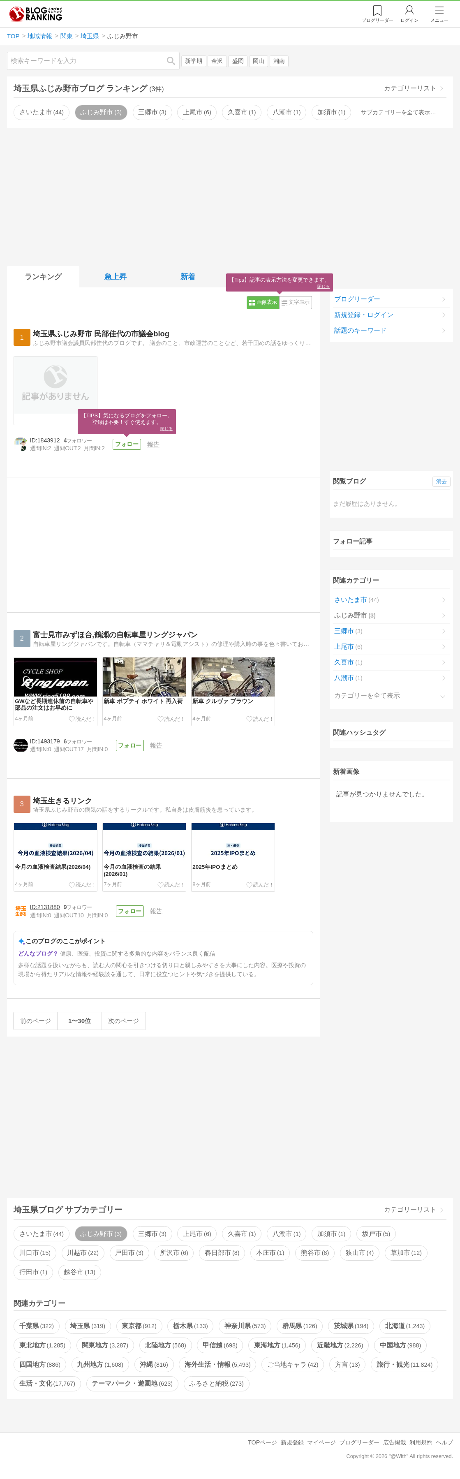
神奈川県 (245, 1325)
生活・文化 (47, 1383)
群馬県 (299, 1325)
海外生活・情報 (217, 1364)
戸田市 (129, 1252)
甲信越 (220, 1345)
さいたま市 (41, 112)
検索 (175, 61)
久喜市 (242, 112)
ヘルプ (444, 1442)
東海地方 (277, 1345)
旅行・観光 (404, 1364)
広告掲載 (394, 1442)
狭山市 (360, 1252)
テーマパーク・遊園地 (132, 1383)
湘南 (279, 61)
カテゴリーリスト (410, 88)
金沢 (217, 61)
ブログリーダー (357, 299)
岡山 (258, 61)
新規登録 (292, 1442)
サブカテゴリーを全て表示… (398, 112)
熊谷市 (315, 1252)
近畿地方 (340, 1345)
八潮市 (287, 112)
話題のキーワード (360, 330)
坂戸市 (376, 1233)
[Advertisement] (230, 195)
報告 (153, 444)
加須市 (331, 112)
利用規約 (420, 1442)
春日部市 (222, 1252)
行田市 (33, 1271)
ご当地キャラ (292, 1364)
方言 (347, 1364)
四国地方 (39, 1364)
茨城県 (351, 1325)
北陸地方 (165, 1345)
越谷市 (79, 1271)
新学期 (193, 61)
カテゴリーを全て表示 (367, 695)
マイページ (321, 1442)
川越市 (82, 1252)
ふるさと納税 (216, 1383)
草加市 (406, 1252)
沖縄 (154, 1364)
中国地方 (400, 1345)
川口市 (35, 1252)
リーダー (377, 20)
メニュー (439, 20)
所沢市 (174, 1252)
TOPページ (262, 1442)
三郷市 (152, 112)
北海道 (405, 1325)
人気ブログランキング (35, 14)
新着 (187, 277)
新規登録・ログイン (363, 314)
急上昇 (115, 277)
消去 (441, 481)
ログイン (409, 20)
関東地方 (105, 1345)
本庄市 (270, 1252)
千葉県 (36, 1325)
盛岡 (238, 61)
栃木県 (190, 1325)
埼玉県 (87, 1325)
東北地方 (42, 1345)
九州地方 (100, 1364)
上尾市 (197, 112)
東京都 (139, 1325)
